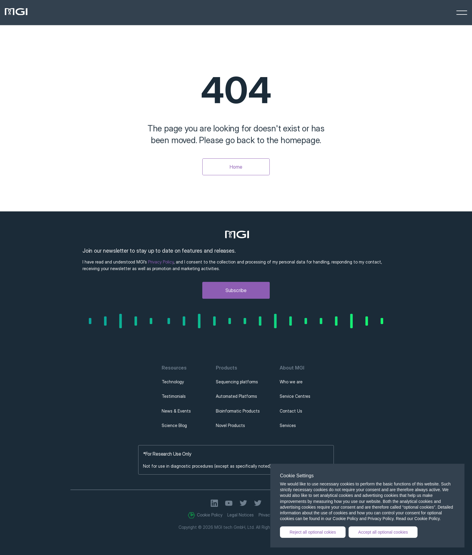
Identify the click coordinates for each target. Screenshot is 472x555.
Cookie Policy (209, 514)
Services (288, 425)
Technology (173, 381)
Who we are (291, 381)
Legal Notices (240, 514)
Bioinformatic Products (238, 410)
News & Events (176, 410)
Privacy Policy (161, 261)
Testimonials (174, 396)
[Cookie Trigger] (191, 515)
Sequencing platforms (237, 381)
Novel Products (230, 425)
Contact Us (291, 410)
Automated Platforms (236, 396)
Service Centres (295, 396)
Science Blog (174, 425)
